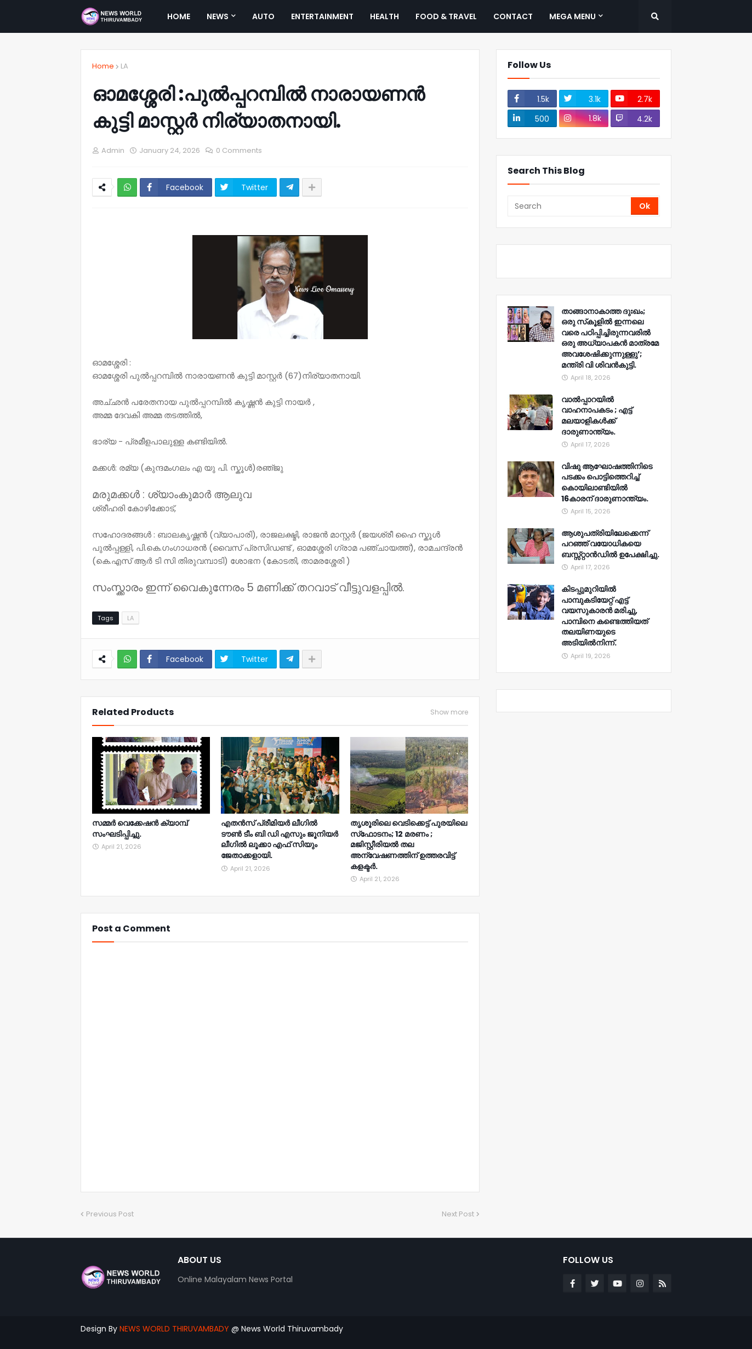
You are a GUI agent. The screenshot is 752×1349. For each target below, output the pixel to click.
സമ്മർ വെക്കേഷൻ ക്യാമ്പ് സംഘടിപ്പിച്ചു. (139, 828)
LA (124, 66)
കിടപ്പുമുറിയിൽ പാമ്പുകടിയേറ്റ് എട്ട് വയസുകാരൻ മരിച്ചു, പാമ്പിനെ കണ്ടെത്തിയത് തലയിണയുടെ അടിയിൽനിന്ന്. (604, 616)
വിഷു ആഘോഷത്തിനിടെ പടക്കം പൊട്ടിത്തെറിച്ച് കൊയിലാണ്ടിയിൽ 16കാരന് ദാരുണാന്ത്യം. (606, 482)
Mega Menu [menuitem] (572, 16)
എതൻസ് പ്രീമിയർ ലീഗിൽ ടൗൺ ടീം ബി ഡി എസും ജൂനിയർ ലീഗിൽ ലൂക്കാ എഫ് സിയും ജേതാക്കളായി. (279, 839)
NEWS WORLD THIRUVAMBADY (174, 1328)
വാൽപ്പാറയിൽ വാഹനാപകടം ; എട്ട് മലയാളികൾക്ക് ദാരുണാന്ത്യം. (596, 416)
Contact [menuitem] (513, 16)
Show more (449, 712)
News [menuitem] (218, 16)
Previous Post (110, 1214)
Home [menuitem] (178, 16)
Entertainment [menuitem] (322, 16)
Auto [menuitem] (263, 16)
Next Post (458, 1214)
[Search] (570, 206)
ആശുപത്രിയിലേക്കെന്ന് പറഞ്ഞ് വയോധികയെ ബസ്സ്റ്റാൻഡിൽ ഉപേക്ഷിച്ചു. (610, 544)
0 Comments (239, 150)
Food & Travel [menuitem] (446, 16)
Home (103, 66)
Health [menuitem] (384, 16)
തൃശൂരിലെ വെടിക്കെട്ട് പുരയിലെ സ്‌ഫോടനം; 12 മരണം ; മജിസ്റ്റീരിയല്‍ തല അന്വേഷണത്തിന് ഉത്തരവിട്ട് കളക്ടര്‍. (408, 844)
